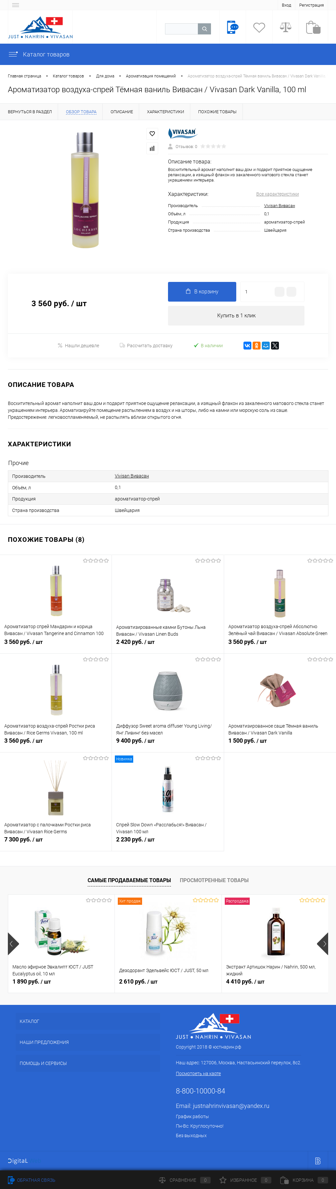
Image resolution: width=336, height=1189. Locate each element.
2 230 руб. (167, 843)
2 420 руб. (167, 645)
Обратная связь (31, 1180)
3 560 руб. (55, 645)
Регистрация (311, 5)
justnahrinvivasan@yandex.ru (231, 1105)
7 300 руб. (55, 843)
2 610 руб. (138, 981)
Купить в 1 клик (236, 315)
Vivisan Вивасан (279, 205)
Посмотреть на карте (198, 1073)
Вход (286, 5)
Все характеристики (277, 194)
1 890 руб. (31, 981)
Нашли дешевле (78, 345)
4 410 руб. (245, 981)
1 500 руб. (280, 744)
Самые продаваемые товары (129, 880)
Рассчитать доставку (146, 345)
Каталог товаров (39, 54)
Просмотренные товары (214, 880)
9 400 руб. (167, 744)
